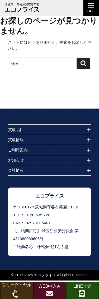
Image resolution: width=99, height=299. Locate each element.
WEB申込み (50, 286)
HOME (9, 104)
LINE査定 (83, 286)
